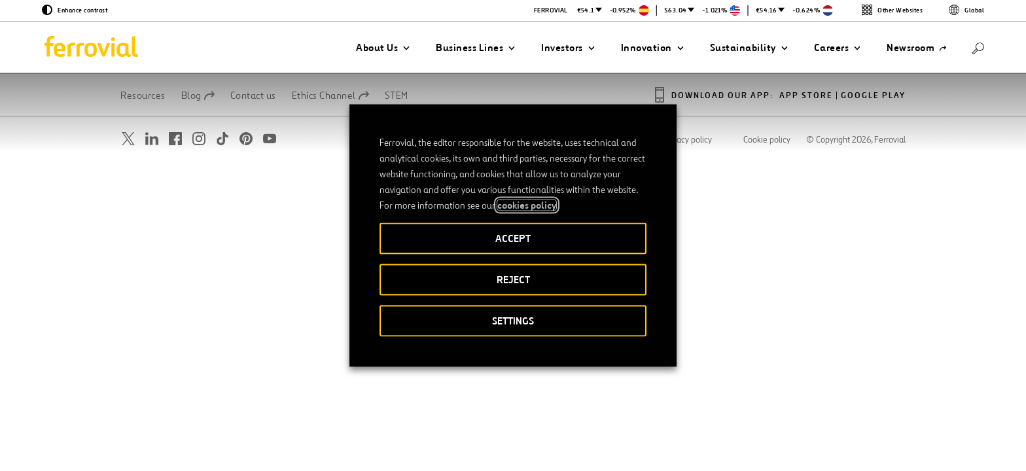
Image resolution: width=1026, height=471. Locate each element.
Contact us (253, 95)
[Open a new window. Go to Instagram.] (199, 139)
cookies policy (526, 205)
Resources (143, 95)
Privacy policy (687, 140)
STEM (396, 95)
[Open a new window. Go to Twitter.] (128, 139)
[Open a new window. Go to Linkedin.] (152, 139)
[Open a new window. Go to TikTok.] (222, 139)
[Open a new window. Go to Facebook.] (175, 139)
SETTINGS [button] (513, 321)
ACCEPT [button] (513, 238)
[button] (383, 48)
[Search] (978, 47)
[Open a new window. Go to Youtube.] (269, 139)
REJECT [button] (513, 280)
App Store (806, 96)
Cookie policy (766, 140)
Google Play (873, 96)
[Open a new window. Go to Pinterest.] (246, 139)
